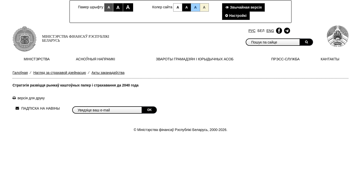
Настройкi (235, 16)
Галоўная (20, 73)
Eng (270, 31)
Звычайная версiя (243, 7)
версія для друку (31, 98)
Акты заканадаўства (108, 73)
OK (149, 110)
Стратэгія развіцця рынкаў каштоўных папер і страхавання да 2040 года (76, 85)
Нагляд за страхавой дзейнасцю (59, 73)
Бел (260, 31)
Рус (251, 31)
